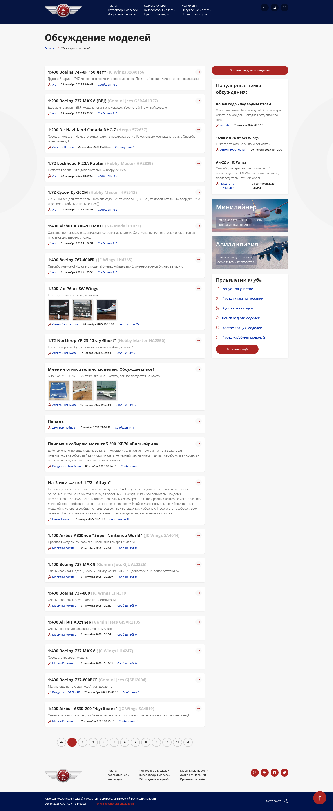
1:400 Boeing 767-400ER (90, 259)
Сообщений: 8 (119, 519)
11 (177, 742)
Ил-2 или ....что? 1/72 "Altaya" (79, 482)
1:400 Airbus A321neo (95, 622)
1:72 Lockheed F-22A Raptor (100, 163)
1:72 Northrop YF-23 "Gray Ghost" (106, 340)
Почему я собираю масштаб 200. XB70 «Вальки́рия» (103, 443)
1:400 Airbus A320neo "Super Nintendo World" (113, 535)
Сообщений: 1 (124, 428)
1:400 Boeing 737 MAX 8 (90, 650)
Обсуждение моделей (196, 10)
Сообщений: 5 (125, 353)
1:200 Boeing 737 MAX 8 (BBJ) (103, 100)
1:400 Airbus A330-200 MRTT (94, 225)
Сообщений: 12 (126, 405)
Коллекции (189, 5)
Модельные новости (121, 14)
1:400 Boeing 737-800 (87, 593)
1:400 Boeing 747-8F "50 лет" (97, 72)
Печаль (56, 421)
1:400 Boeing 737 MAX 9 (97, 564)
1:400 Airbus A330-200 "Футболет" (101, 708)
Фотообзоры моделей (122, 10)
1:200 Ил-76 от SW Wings (73, 288)
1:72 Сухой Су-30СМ (92, 192)
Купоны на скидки (156, 14)
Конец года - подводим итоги (243, 104)
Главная (112, 5)
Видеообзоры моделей (159, 10)
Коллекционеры (155, 5)
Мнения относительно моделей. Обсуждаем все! (101, 369)
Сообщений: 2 (107, 210)
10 (166, 742)
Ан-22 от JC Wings (231, 162)
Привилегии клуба (194, 14)
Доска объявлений (193, 775)
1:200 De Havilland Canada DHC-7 (97, 129)
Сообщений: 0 (107, 84)
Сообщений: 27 (128, 324)
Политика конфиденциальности (114, 803)
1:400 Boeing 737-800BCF (97, 679)
